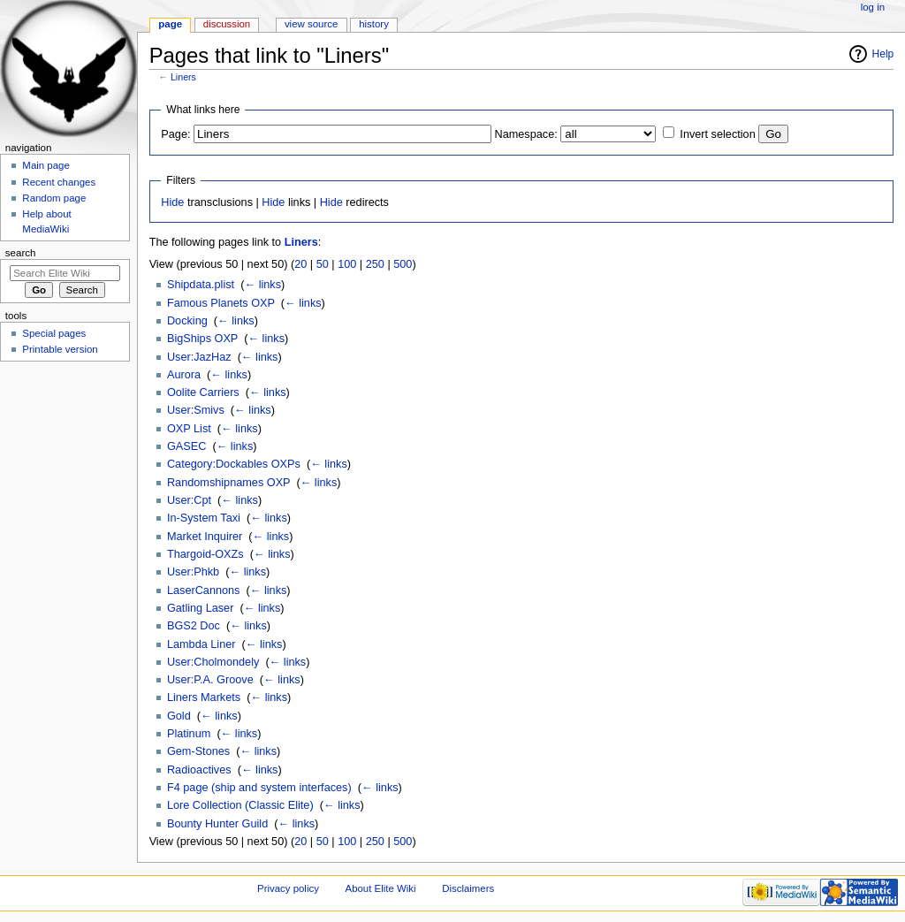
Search (20, 253)
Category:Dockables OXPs (233, 464)
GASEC (186, 446)
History (374, 24)
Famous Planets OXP (221, 303)
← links (262, 284)
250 (375, 264)
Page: (175, 134)
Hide (172, 202)
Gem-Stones (198, 751)
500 (402, 264)
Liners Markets (203, 697)
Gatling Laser (200, 608)
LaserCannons (203, 590)
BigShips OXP (202, 338)
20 (300, 264)
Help (883, 54)
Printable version (59, 349)
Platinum (188, 734)
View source (311, 24)
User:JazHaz (199, 357)
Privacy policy (288, 888)
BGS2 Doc (193, 626)
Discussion (226, 24)
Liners (183, 77)
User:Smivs (195, 410)
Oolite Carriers (203, 392)
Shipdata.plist (200, 284)
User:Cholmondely (213, 662)
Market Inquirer (204, 536)
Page (170, 24)
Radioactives (199, 770)
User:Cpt (189, 500)
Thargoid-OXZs (205, 554)
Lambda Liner (201, 644)
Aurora (184, 375)
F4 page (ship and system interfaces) (259, 787)
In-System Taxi (203, 518)
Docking (187, 321)
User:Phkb (193, 572)
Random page (54, 198)
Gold (179, 716)
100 (347, 264)
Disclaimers (468, 888)
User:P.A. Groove (210, 680)
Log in (873, 7)
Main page (46, 165)
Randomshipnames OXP (228, 482)
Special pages (54, 333)
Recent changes (58, 182)
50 (322, 264)
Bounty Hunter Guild (217, 824)
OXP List (189, 429)
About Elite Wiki (381, 888)
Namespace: (526, 134)
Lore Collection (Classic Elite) (240, 805)
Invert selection (717, 134)
